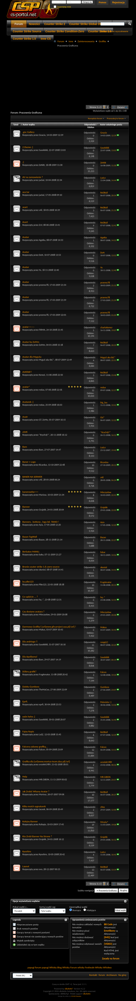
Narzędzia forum (95, 118)
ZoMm (42, 345)
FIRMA (42, 329)
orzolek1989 (45, 764)
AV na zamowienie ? (32, 177)
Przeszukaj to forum (115, 118)
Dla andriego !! (29, 641)
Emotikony (109, 930)
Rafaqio (42, 824)
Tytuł (17, 124)
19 (93, 824)
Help (24, 776)
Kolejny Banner (30, 821)
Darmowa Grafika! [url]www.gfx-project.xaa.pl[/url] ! (49, 626)
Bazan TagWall (29, 536)
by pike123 (27, 581)
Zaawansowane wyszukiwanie (114, 31)
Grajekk (42, 509)
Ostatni (122, 107)
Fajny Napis (28, 731)
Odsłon (90, 127)
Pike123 (42, 584)
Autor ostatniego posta (111, 124)
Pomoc (102, 2)
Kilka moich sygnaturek (34, 806)
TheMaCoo (44, 689)
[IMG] (107, 937)
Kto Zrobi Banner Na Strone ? (37, 836)
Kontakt (93, 975)
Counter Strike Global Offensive (89, 24)
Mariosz (43, 494)
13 (93, 870)
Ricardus (43, 464)
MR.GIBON (44, 779)
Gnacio (42, 135)
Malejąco (89, 910)
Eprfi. (25, 701)
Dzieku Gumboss (30, 686)
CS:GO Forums (76, 996)
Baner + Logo (29, 461)
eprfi (41, 704)
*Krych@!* (44, 434)
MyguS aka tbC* (46, 359)
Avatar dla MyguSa (31, 356)
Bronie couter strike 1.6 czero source (41, 566)
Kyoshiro (26, 851)
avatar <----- (28, 326)
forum (102, 975)
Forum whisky (77, 967)
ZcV (40, 225)
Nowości (34, 24)
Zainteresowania (86, 41)
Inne (71, 41)
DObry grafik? (29, 671)
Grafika (102, 41)
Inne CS (46, 38)
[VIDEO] (108, 943)
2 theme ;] (27, 147)
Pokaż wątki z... (20, 906)
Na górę (123, 890)
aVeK (24, 431)
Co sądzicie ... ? (30, 596)
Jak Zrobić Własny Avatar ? (35, 791)
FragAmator (44, 674)
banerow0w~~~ (30, 491)
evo (40, 869)
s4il (40, 210)
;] (23, 162)
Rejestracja (118, 2)
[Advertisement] (73, 75)
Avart (25, 222)
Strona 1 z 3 (95, 107)
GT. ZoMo (43, 419)
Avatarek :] (27, 401)
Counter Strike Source (27, 31)
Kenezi (42, 375)
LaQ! (41, 734)
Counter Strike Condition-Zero (64, 31)
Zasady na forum (110, 958)
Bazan (42, 539)
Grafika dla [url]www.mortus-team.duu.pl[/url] (46, 761)
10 (93, 465)
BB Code (108, 924)
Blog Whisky (63, 967)
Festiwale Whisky (93, 967)
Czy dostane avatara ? (33, 611)
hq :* (41, 599)
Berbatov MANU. (31, 551)
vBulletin (86, 993)
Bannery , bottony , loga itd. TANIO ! (40, 521)
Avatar (25, 237)
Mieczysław (44, 614)
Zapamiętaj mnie (62, 7)
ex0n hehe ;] (28, 716)
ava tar (25, 192)
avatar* (26, 386)
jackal (41, 180)
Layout (25, 866)
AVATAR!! (27, 371)
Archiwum (111, 975)
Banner (26, 506)
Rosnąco (75, 910)
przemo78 (43, 285)
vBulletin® (69, 988)
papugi (30, 967)
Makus (42, 629)
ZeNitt (42, 165)
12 (93, 390)
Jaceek (42, 809)
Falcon (42, 749)
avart (25, 207)
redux (41, 389)
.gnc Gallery (28, 132)
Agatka (42, 240)
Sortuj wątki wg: (47, 906)
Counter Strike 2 (54, 24)
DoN (41, 255)
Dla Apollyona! (29, 656)
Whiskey (107, 967)
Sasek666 (43, 150)
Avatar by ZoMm (30, 341)
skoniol (42, 569)
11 (93, 645)
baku (41, 554)
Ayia (41, 524)
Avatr (25, 416)
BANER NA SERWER (32, 476)
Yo (40, 270)
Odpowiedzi (90, 124)
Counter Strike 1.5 (24, 38)
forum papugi (42, 967)
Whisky (53, 967)
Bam (24, 446)
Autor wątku (29, 124)
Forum (18, 24)
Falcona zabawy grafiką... (35, 746)
